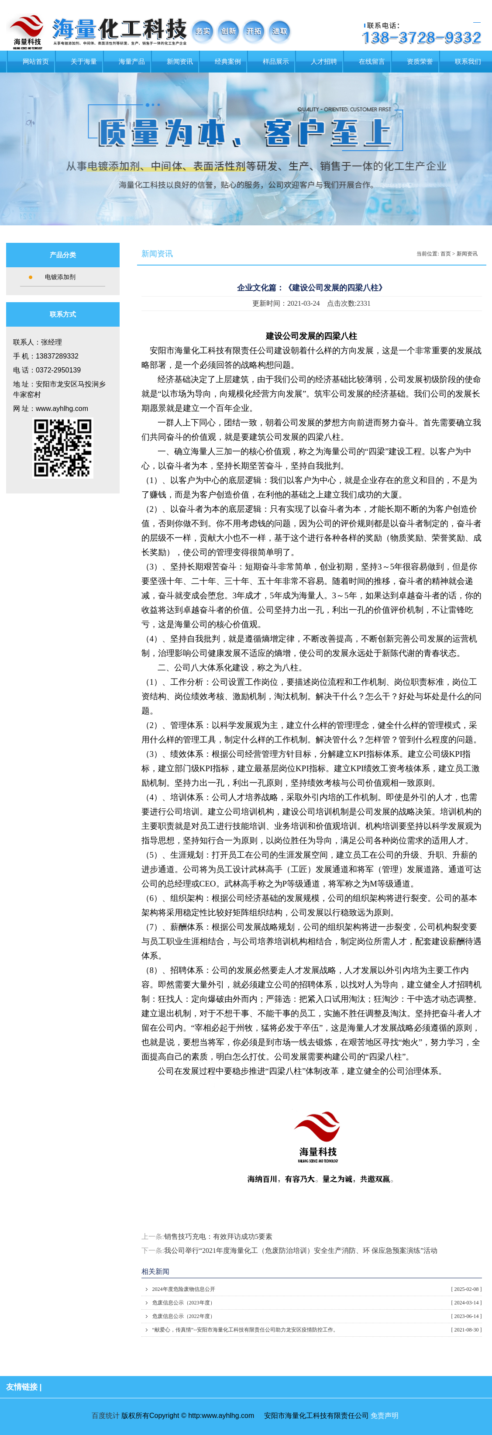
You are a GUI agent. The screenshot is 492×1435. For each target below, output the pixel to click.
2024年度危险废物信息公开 (317, 1289)
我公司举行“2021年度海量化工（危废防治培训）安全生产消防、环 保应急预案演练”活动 (300, 1250)
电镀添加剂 (60, 277)
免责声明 (385, 1415)
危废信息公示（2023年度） (317, 1303)
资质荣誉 (420, 61)
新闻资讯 (180, 61)
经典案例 (228, 61)
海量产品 (132, 61)
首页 (445, 254)
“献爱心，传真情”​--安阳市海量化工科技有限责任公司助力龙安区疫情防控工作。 (317, 1330)
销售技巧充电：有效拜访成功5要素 (218, 1236)
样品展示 (276, 61)
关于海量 (84, 61)
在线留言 (372, 61)
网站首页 (36, 61)
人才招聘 (324, 61)
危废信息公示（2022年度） (317, 1316)
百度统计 (106, 1415)
